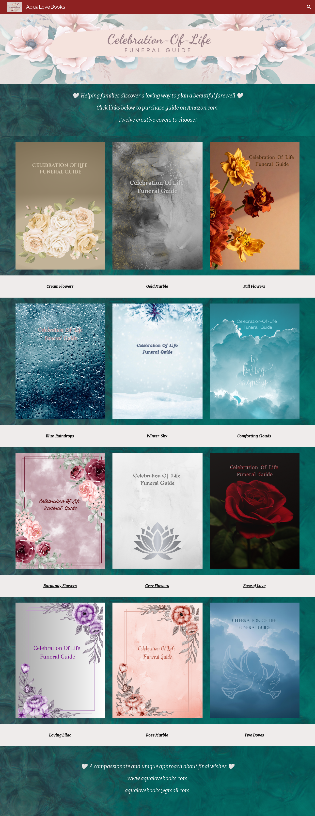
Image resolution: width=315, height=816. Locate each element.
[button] (309, 7)
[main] (157, 110)
